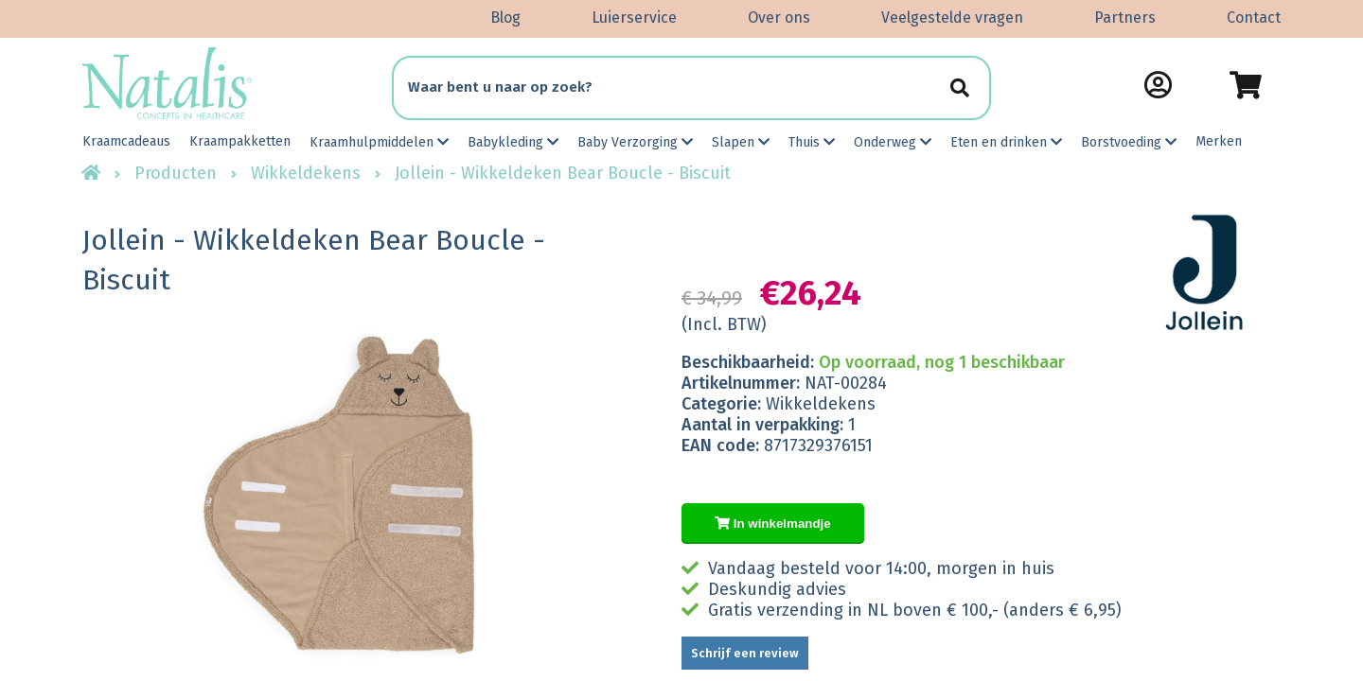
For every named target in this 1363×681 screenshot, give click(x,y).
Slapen (741, 142)
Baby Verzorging (635, 142)
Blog (505, 17)
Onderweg (892, 142)
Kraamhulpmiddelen (379, 142)
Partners (1125, 17)
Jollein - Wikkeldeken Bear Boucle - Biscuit (563, 173)
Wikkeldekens (306, 173)
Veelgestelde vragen (952, 17)
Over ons (779, 17)
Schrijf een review (745, 653)
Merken (1218, 141)
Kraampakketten (240, 141)
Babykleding (513, 142)
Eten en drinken (1006, 142)
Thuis (811, 142)
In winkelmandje (773, 523)
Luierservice (634, 17)
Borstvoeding (1129, 142)
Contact (1254, 17)
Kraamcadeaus (126, 141)
